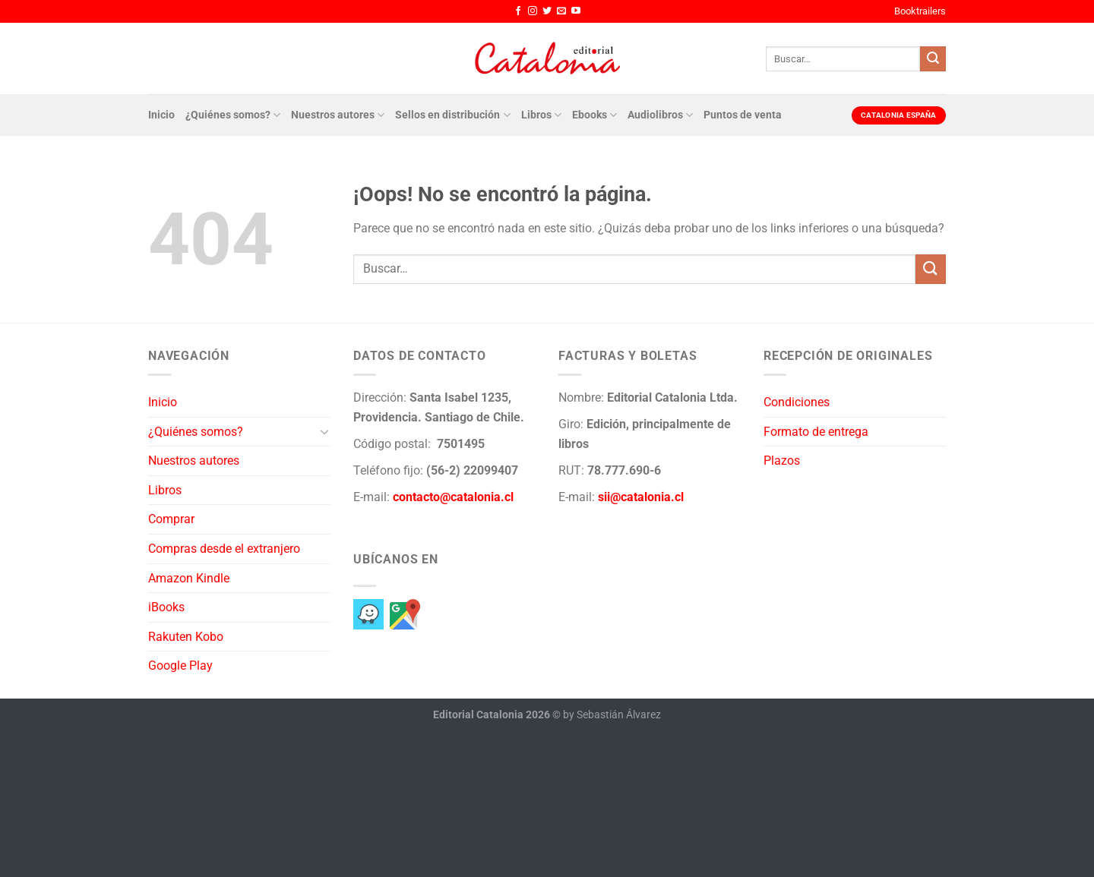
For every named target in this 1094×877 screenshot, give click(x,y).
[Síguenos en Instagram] (532, 11)
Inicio (161, 115)
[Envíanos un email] (561, 11)
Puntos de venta (743, 115)
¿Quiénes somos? (232, 115)
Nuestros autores (337, 115)
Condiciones (797, 402)
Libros (541, 115)
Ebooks (594, 115)
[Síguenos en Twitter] (547, 11)
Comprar (171, 519)
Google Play (180, 665)
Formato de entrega (816, 431)
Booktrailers (920, 11)
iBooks (166, 607)
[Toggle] (324, 431)
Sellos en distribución (452, 115)
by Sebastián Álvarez (612, 714)
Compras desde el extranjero (224, 548)
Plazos (782, 460)
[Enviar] (933, 59)
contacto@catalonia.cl (453, 497)
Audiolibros (660, 115)
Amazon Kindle (188, 578)
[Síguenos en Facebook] (518, 11)
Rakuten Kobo (185, 636)
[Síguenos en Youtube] (575, 11)
